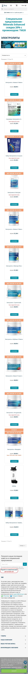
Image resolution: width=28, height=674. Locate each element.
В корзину (14, 94)
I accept (14, 671)
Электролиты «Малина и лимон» (14, 82)
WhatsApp (5, 596)
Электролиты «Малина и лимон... (14, 229)
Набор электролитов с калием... (14, 522)
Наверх (23, 546)
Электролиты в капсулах (14, 192)
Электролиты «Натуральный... (14, 412)
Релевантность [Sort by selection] (14, 55)
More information (6, 667)
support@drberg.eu (18, 594)
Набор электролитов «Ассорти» (14, 156)
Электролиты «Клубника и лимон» (14, 339)
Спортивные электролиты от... (14, 119)
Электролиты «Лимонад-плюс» (14, 266)
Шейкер (14, 486)
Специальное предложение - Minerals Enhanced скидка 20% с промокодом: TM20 (14, 24)
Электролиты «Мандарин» (14, 449)
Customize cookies (16, 667)
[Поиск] (14, 9)
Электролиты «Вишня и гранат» (14, 376)
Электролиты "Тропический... (14, 302)
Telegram (14, 596)
